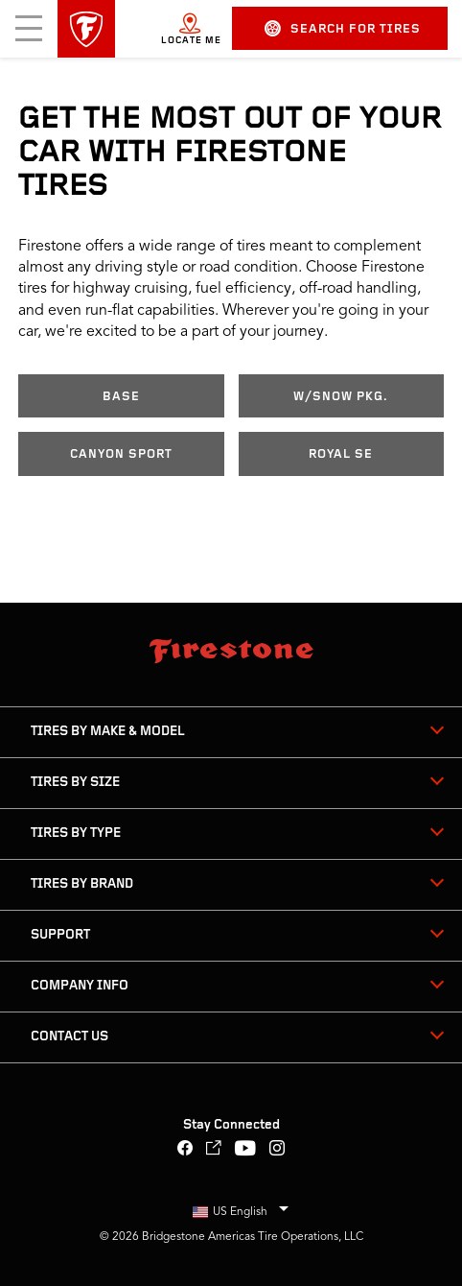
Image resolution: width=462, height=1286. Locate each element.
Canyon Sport (121, 454)
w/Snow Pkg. (340, 397)
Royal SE (341, 454)
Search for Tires (343, 28)
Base (121, 397)
